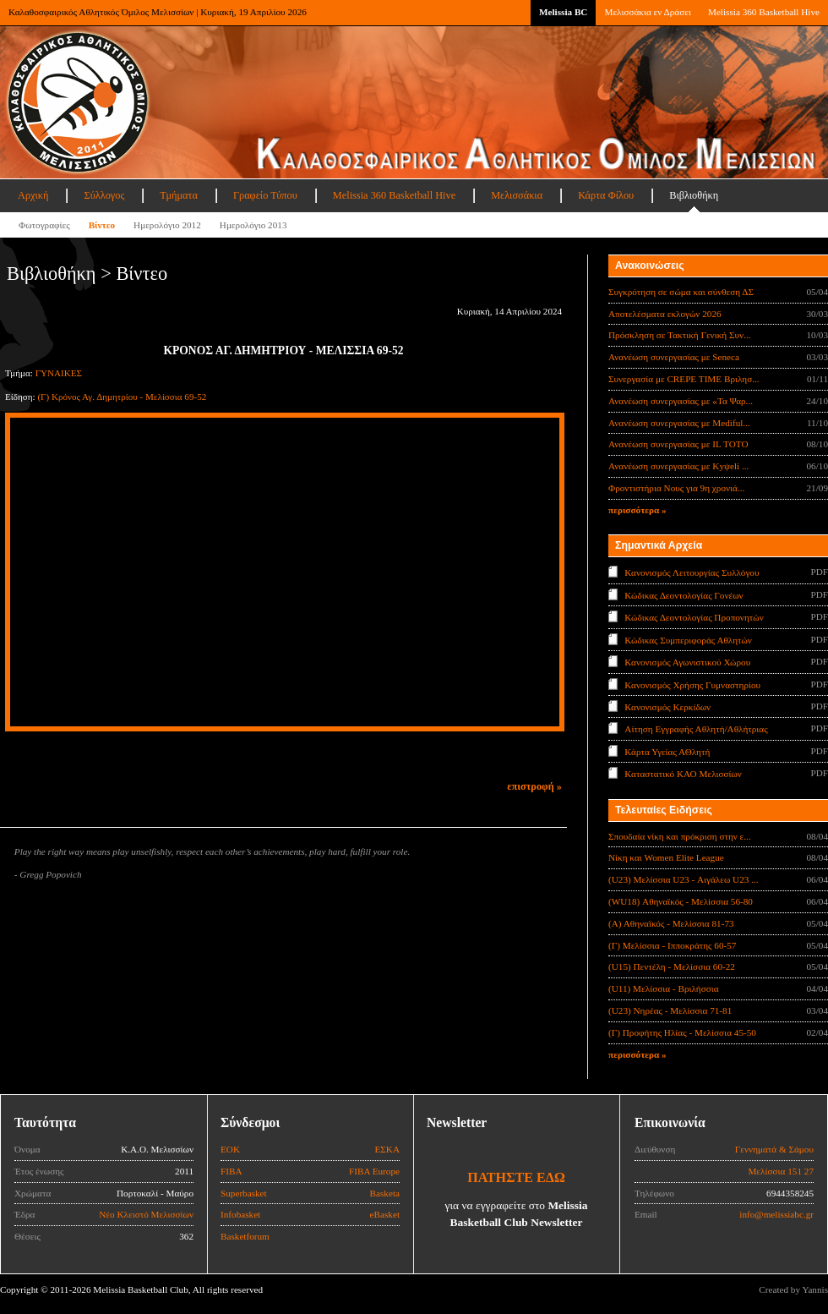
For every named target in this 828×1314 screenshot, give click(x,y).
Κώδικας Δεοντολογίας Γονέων (683, 594)
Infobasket (240, 1214)
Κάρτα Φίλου (606, 195)
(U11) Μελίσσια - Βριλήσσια (663, 988)
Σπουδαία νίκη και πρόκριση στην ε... (679, 836)
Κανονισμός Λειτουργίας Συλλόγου (691, 572)
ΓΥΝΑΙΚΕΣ (58, 373)
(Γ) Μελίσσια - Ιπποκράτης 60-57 (672, 945)
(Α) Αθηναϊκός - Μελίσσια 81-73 (671, 923)
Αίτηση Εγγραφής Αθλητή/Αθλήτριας (695, 729)
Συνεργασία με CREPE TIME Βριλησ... (684, 379)
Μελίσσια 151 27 (781, 1171)
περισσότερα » (637, 510)
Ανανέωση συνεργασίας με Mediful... (679, 423)
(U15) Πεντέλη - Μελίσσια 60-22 (671, 966)
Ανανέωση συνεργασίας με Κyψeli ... (678, 466)
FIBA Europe (374, 1171)
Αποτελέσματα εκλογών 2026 (665, 314)
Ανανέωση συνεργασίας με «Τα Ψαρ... (680, 401)
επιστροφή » (534, 786)
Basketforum (245, 1236)
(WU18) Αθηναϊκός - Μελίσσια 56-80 (680, 901)
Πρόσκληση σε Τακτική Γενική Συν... (679, 335)
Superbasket (244, 1193)
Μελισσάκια (516, 195)
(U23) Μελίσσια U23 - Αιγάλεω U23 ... (683, 879)
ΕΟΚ (230, 1149)
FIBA (231, 1171)
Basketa (385, 1193)
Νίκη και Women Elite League (666, 857)
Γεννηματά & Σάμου (774, 1149)
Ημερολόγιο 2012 (167, 225)
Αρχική (33, 195)
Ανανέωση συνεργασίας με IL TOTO (678, 444)
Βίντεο (102, 225)
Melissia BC (563, 12)
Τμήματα (179, 195)
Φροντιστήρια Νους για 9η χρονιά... (676, 488)
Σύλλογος (104, 195)
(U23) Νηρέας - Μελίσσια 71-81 (670, 1010)
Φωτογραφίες (44, 225)
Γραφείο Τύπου (265, 195)
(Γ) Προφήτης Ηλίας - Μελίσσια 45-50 (682, 1032)
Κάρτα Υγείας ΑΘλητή (667, 752)
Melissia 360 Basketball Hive (764, 12)
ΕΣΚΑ (387, 1149)
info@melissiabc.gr (776, 1214)
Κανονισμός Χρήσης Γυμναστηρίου (692, 684)
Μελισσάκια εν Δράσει (647, 12)
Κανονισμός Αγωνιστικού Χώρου (687, 662)
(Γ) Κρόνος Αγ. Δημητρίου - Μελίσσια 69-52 (121, 396)
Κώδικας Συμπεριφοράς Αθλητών (688, 639)
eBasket (385, 1214)
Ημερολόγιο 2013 (253, 225)
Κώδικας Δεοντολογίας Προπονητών (693, 617)
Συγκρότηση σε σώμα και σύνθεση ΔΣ (681, 292)
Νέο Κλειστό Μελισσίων (146, 1214)
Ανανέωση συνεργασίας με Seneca (673, 357)
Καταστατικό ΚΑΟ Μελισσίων (683, 774)
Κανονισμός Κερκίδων (667, 707)
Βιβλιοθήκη (693, 195)
